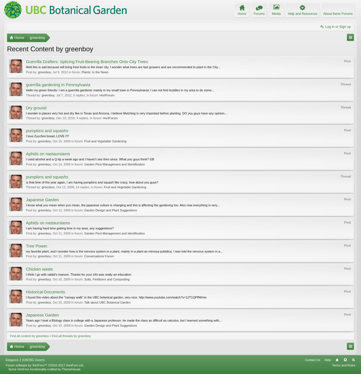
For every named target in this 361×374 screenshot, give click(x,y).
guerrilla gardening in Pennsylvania (58, 85)
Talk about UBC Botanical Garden (107, 302)
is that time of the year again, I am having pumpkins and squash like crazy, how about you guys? (92, 182)
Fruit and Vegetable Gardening (105, 141)
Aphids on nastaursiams (48, 154)
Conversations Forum (99, 256)
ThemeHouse (71, 369)
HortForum (107, 95)
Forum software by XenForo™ (45, 365)
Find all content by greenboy (29, 336)
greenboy (44, 72)
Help (327, 360)
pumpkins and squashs (47, 131)
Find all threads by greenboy (71, 336)
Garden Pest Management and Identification (114, 164)
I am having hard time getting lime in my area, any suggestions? (70, 228)
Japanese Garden (42, 200)
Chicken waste (39, 269)
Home (337, 360)
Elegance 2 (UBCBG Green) (25, 360)
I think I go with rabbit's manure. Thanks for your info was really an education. (79, 274)
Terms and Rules (343, 365)
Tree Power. (37, 246)
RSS (353, 360)
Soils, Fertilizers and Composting (107, 279)
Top (345, 360)
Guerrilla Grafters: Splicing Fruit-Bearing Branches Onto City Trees (87, 61)
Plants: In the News (95, 72)
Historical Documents (45, 292)
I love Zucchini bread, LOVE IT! (47, 136)
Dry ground (36, 108)
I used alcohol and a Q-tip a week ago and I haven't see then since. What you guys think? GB (90, 159)
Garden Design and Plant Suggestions (110, 210)
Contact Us (312, 360)
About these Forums (338, 14)
